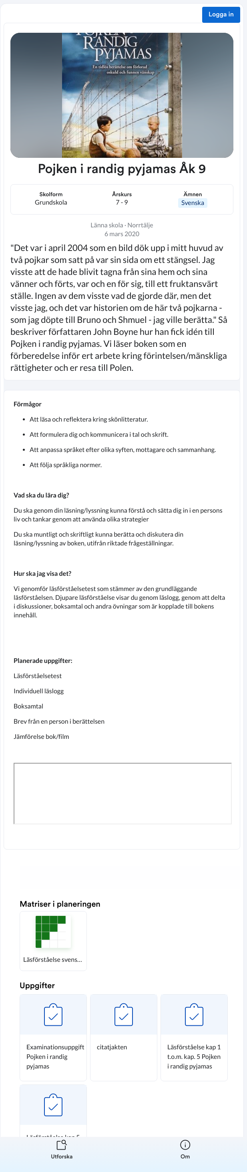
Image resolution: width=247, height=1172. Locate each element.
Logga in (221, 15)
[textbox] (122, 619)
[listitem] (61, 1154)
